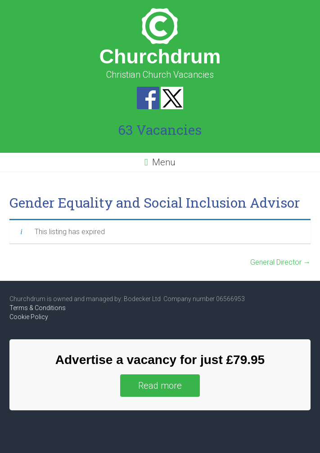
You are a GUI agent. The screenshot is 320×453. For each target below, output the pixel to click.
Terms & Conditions (37, 307)
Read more (160, 385)
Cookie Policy (28, 316)
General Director (280, 262)
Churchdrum (160, 56)
